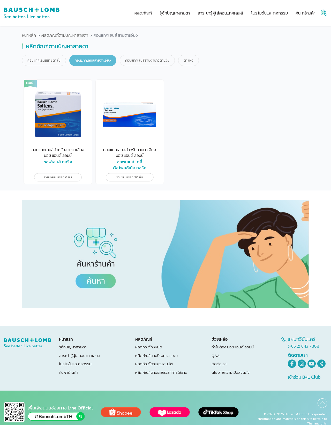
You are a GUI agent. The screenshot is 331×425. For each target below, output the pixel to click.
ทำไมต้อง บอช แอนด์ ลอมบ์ (233, 347)
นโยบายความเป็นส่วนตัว (231, 372)
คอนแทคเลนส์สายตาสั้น (44, 60)
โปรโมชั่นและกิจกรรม (75, 364)
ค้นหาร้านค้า (68, 372)
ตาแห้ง (188, 60)
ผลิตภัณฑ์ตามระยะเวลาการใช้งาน (161, 372)
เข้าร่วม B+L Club (304, 376)
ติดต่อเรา (219, 364)
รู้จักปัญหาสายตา (73, 347)
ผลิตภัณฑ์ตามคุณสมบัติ (154, 364)
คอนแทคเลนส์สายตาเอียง (93, 60)
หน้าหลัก (29, 35)
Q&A (216, 355)
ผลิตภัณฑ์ (143, 13)
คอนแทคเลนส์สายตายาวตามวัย (147, 60)
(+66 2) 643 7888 (303, 346)
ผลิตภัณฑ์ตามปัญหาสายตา (64, 35)
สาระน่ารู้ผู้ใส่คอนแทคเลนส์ (79, 355)
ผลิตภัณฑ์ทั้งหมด (148, 347)
